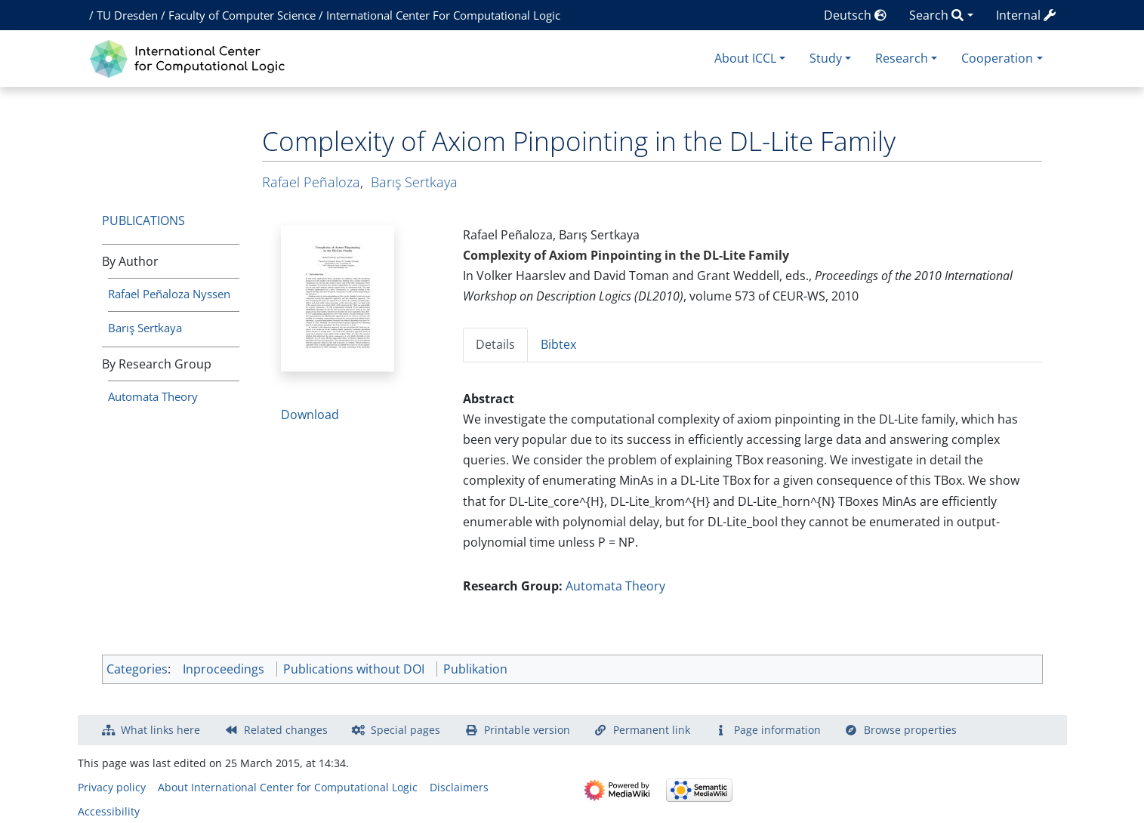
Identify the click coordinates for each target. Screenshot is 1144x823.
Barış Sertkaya (145, 327)
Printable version (527, 730)
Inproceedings (223, 669)
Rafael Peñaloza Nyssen (169, 293)
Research (901, 58)
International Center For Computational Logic (443, 15)
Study (825, 58)
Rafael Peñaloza (311, 182)
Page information (777, 730)
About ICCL (745, 58)
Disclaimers (459, 787)
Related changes (286, 730)
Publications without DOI (353, 669)
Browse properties (910, 730)
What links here (160, 730)
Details (495, 344)
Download (310, 414)
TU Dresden (127, 15)
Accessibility (109, 811)
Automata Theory (153, 396)
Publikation (475, 669)
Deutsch (855, 15)
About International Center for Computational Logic (288, 787)
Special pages (405, 730)
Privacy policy (112, 787)
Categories (137, 669)
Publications (143, 220)
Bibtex (558, 344)
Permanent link (651, 730)
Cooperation (997, 58)
